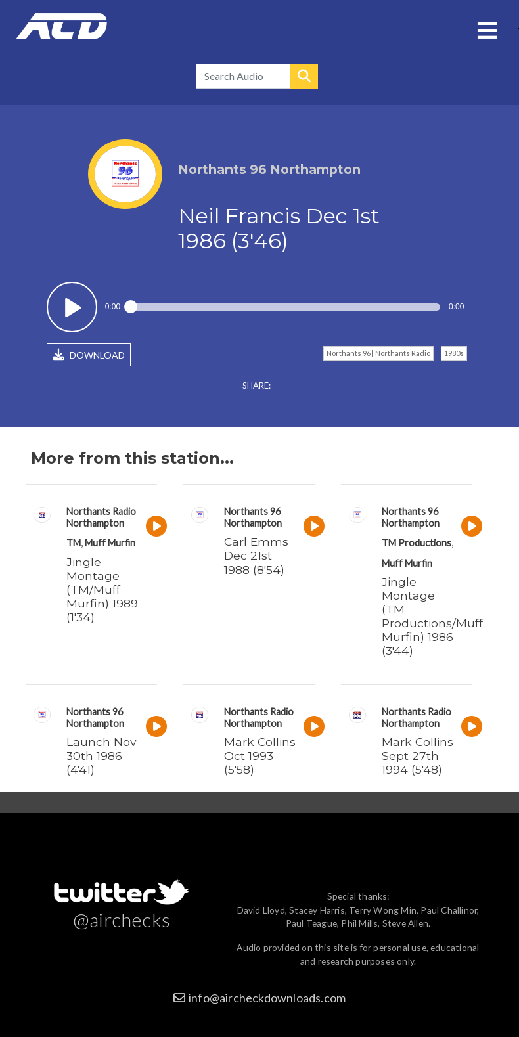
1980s (454, 353)
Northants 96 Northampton (253, 517)
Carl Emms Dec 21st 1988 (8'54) (256, 555)
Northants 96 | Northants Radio (378, 353)
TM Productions (416, 542)
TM (73, 542)
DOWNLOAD (89, 355)
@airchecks (121, 919)
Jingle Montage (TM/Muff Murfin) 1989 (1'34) (102, 589)
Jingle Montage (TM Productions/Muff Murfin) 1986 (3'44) (432, 616)
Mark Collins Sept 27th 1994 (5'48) (417, 755)
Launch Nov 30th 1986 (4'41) (101, 755)
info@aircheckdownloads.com (267, 997)
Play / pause (72, 307)
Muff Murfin (110, 542)
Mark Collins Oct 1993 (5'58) (260, 755)
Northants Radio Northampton (101, 517)
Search (304, 76)
